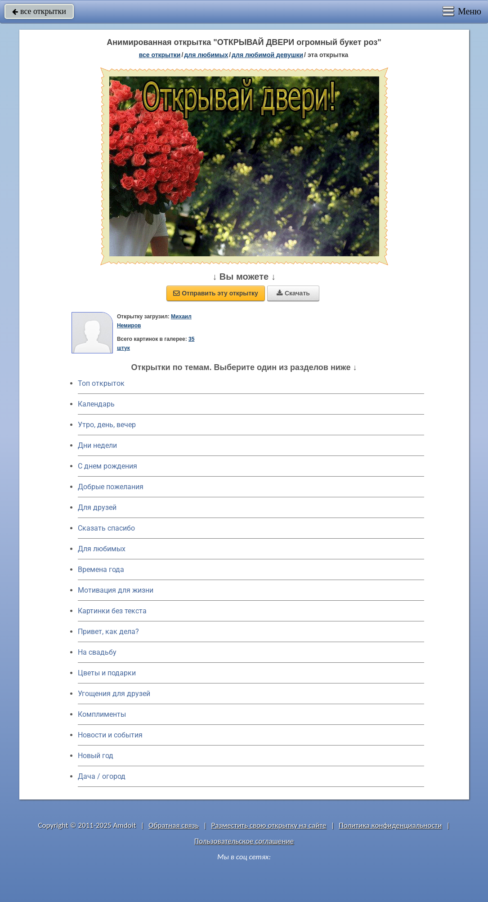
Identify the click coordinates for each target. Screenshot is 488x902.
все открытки (39, 11)
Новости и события (110, 735)
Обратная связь (173, 825)
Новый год (95, 755)
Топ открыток (101, 383)
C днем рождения (107, 466)
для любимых (206, 54)
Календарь (96, 404)
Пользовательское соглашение (244, 841)
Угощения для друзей (114, 693)
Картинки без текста (112, 611)
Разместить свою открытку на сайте (269, 825)
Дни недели (97, 445)
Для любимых (101, 549)
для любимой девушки (267, 54)
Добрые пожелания (110, 486)
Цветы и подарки (107, 673)
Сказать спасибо (106, 528)
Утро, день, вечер (107, 424)
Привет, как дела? (108, 631)
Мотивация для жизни (115, 590)
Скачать (293, 293)
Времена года (101, 569)
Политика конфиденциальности (390, 825)
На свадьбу (97, 652)
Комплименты (102, 714)
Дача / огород (101, 776)
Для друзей (97, 507)
